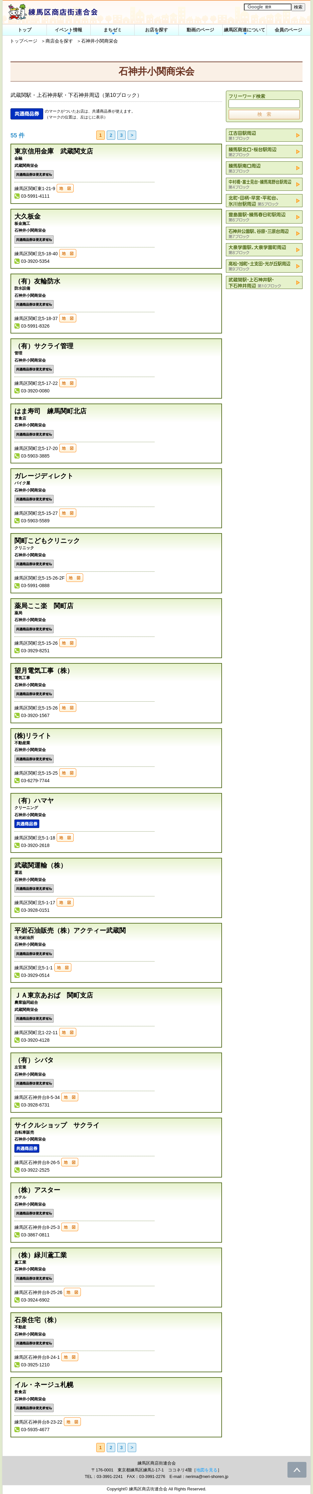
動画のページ (200, 29)
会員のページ (288, 29)
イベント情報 (68, 29)
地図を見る (206, 1469)
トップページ (23, 41)
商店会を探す (59, 41)
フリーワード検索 (247, 96)
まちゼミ (112, 29)
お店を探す (156, 29)
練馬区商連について (244, 29)
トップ (24, 29)
